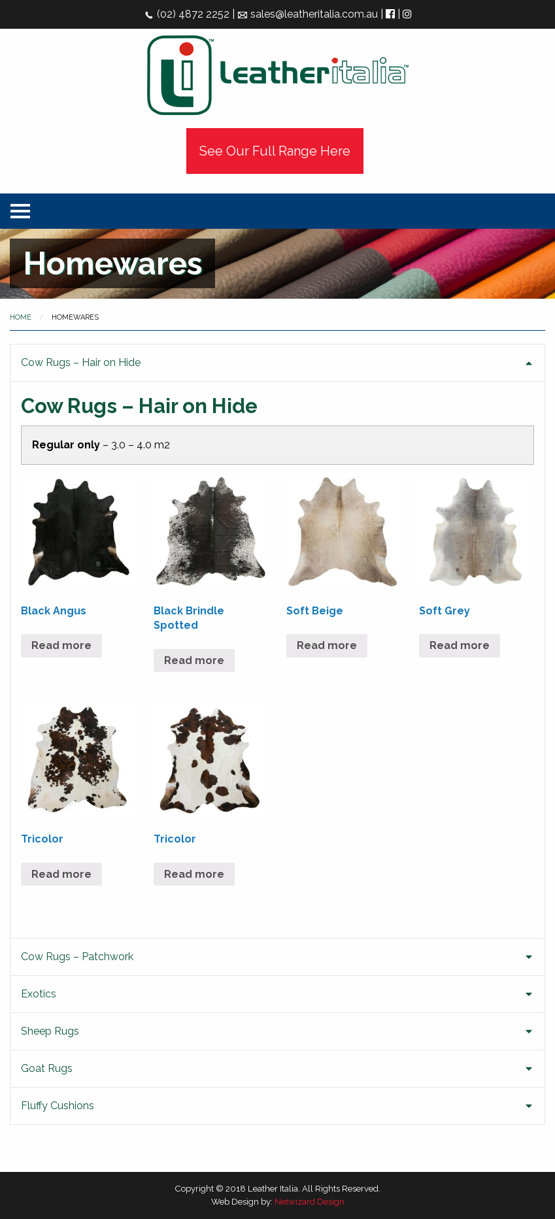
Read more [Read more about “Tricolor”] (61, 874)
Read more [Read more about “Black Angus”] (61, 645)
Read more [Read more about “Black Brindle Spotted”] (194, 660)
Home (20, 317)
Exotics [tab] (38, 994)
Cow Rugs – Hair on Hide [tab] (81, 362)
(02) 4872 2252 (186, 14)
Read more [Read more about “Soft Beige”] (327, 645)
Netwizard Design (310, 1202)
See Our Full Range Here (274, 151)
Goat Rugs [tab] (47, 1068)
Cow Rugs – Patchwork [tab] (77, 956)
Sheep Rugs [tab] (50, 1031)
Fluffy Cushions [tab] (57, 1105)
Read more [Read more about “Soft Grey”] (459, 645)
